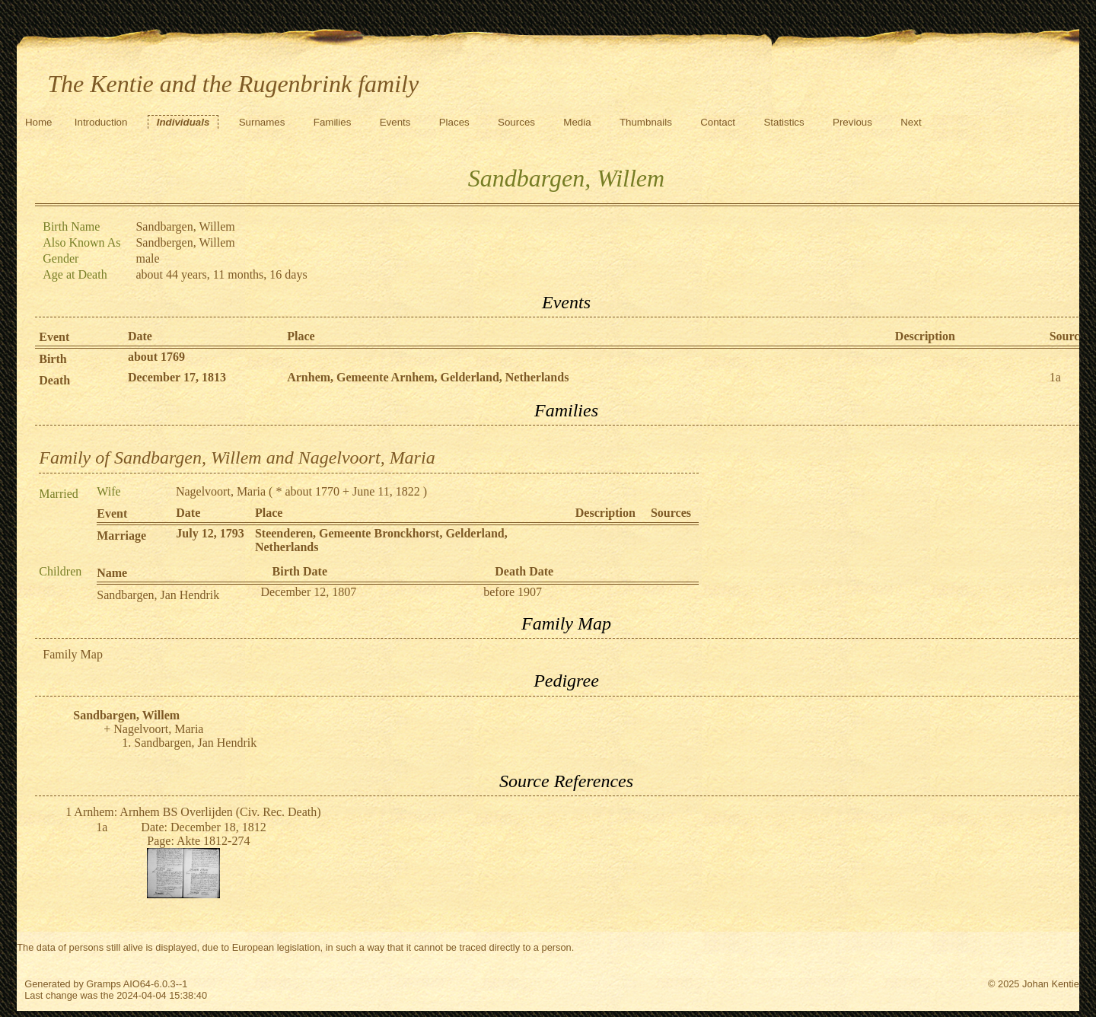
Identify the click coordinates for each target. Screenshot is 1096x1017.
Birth (52, 358)
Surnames (262, 122)
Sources (516, 122)
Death (54, 380)
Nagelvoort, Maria (221, 491)
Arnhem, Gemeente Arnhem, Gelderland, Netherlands (428, 377)
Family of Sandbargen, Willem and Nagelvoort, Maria (237, 457)
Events (395, 122)
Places (454, 122)
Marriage (121, 535)
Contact (717, 122)
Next (910, 122)
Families (333, 122)
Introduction (101, 122)
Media (577, 122)
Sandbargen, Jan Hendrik (158, 594)
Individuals (183, 122)
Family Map (73, 654)
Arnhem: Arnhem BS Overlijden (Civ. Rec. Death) (197, 811)
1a (1055, 377)
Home (39, 122)
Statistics (783, 122)
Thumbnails (646, 122)
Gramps (103, 984)
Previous (852, 122)
